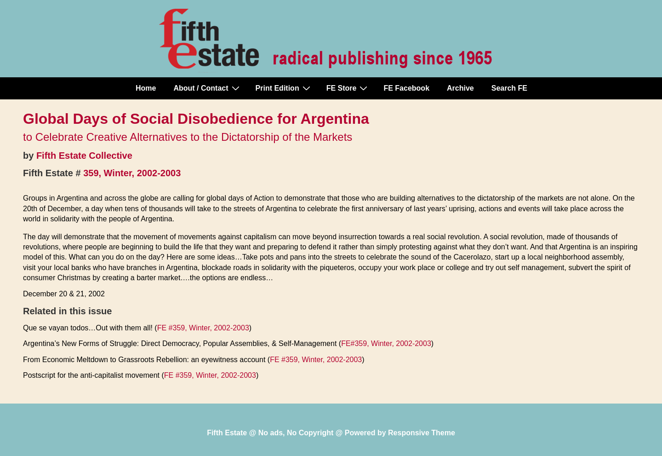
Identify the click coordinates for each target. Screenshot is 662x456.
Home (146, 88)
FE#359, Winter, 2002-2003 (386, 343)
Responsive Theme (421, 433)
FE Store (348, 87)
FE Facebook (406, 88)
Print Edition (284, 87)
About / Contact (207, 87)
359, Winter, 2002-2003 (132, 173)
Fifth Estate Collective (84, 155)
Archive (460, 88)
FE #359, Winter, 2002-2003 (203, 328)
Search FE (509, 88)
